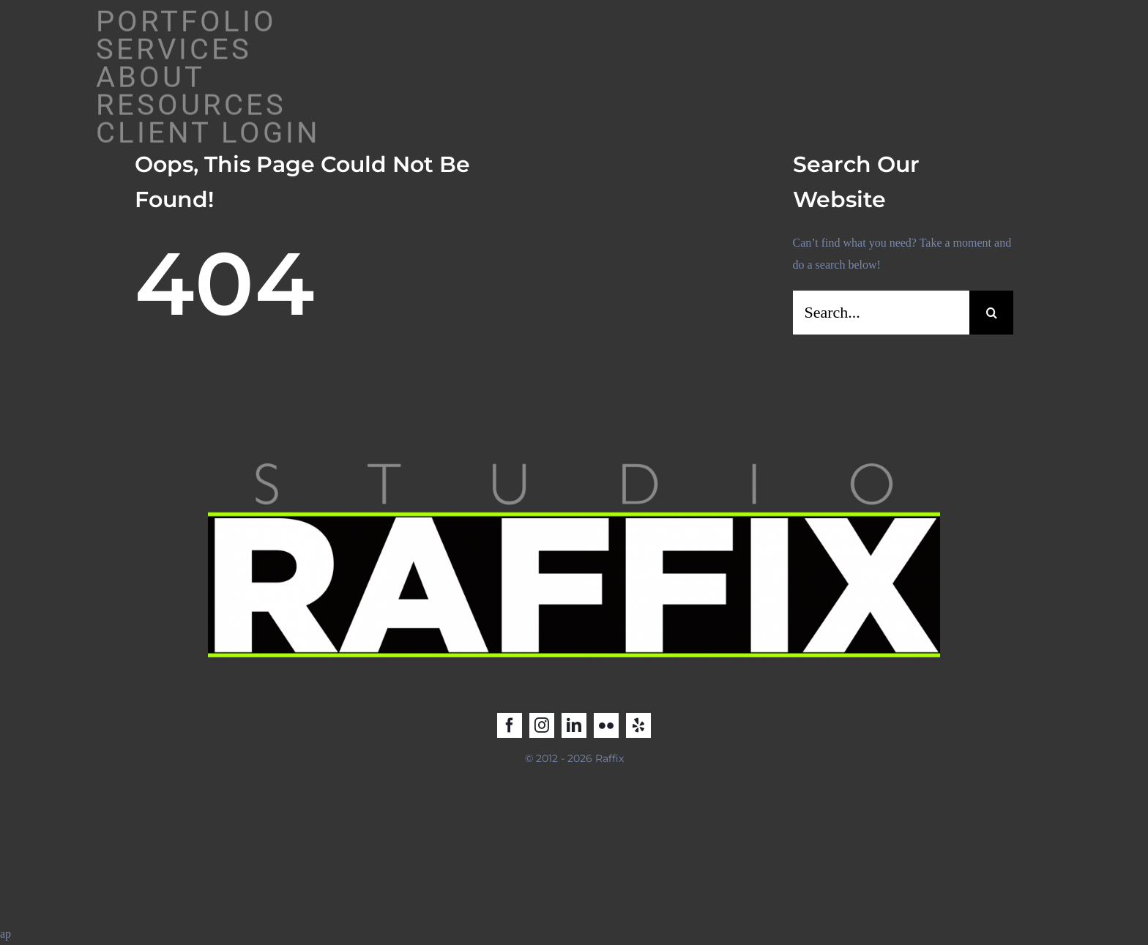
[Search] (991, 313)
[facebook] (509, 725)
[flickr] (606, 725)
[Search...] (881, 313)
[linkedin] (574, 725)
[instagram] (541, 725)
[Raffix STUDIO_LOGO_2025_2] (574, 458)
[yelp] (638, 725)
